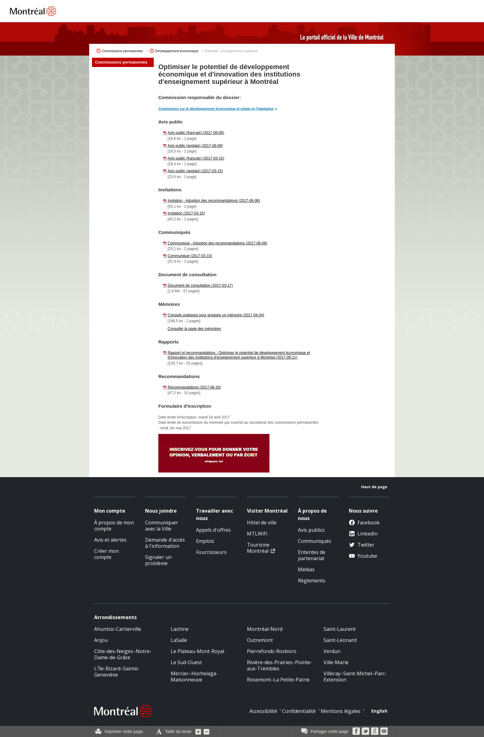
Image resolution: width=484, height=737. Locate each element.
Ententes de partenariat (311, 555)
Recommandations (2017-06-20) (194, 387)
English (379, 711)
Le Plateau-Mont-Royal (197, 651)
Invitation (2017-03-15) (186, 213)
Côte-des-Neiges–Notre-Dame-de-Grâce (123, 654)
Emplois (205, 541)
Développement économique (176, 51)
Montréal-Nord (264, 629)
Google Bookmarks (374, 731)
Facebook (364, 522)
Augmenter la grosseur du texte (198, 731)
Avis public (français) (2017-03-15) (196, 158)
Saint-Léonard (340, 640)
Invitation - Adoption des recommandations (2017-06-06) (214, 200)
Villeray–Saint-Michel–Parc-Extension (355, 676)
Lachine (180, 629)
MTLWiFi (257, 533)
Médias (306, 569)
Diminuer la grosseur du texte (206, 731)
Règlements (311, 580)
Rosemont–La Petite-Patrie (278, 679)
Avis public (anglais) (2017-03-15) (195, 171)
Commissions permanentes (122, 51)
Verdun (331, 651)
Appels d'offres (213, 530)
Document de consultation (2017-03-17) (200, 285)
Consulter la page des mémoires (194, 329)
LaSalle (179, 640)
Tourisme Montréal (258, 547)
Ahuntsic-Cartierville (117, 629)
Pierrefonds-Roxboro (271, 651)
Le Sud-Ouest (186, 662)
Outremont (260, 640)
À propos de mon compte (114, 525)
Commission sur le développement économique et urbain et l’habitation (216, 108)
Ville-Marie (335, 662)
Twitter (361, 545)
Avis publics (311, 530)
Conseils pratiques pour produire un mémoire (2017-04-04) (216, 315)
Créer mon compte (106, 554)
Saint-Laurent (339, 629)
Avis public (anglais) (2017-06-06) (195, 146)
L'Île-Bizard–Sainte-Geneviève (117, 671)
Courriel (384, 731)
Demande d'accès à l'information (165, 542)
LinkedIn (363, 534)
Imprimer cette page (124, 731)
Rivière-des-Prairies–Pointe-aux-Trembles (279, 665)
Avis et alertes (110, 539)
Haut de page (374, 486)
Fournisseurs (211, 552)
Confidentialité (299, 711)
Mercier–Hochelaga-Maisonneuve (194, 676)
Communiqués (314, 541)
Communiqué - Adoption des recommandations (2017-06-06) (217, 243)
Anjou (101, 640)
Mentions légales (341, 711)
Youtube (363, 556)
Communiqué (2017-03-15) (190, 256)
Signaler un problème (158, 560)
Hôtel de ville (262, 522)
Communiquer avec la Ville (161, 525)
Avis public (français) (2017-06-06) (196, 133)
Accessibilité (263, 711)
